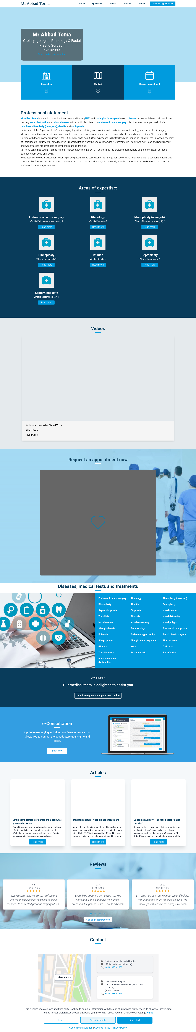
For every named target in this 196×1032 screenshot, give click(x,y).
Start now (57, 750)
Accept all (135, 1020)
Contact (141, 3)
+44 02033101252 (113, 967)
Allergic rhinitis (106, 628)
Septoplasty (169, 604)
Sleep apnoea (105, 640)
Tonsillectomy (106, 652)
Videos (113, 3)
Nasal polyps (170, 622)
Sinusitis (135, 616)
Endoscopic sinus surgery (112, 598)
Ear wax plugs (138, 628)
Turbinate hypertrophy (143, 634)
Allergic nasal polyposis (143, 640)
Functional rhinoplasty (175, 628)
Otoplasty (136, 610)
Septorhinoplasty (107, 610)
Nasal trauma (105, 622)
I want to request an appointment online (98, 695)
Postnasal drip (138, 652)
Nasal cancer (170, 610)
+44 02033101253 (113, 993)
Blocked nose (170, 640)
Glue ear (102, 646)
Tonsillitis (103, 616)
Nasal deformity (171, 616)
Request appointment (163, 3)
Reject (61, 1020)
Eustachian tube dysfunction (107, 660)
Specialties (97, 3)
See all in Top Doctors (98, 919)
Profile (82, 3)
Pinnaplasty (104, 604)
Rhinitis (135, 604)
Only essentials (98, 1020)
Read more (46, 226)
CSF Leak (168, 646)
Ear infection (169, 652)
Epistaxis (103, 634)
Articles (127, 3)
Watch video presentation (52, 54)
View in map (64, 977)
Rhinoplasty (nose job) (175, 598)
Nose (133, 646)
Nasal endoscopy (140, 622)
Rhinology (136, 598)
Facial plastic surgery (174, 634)
